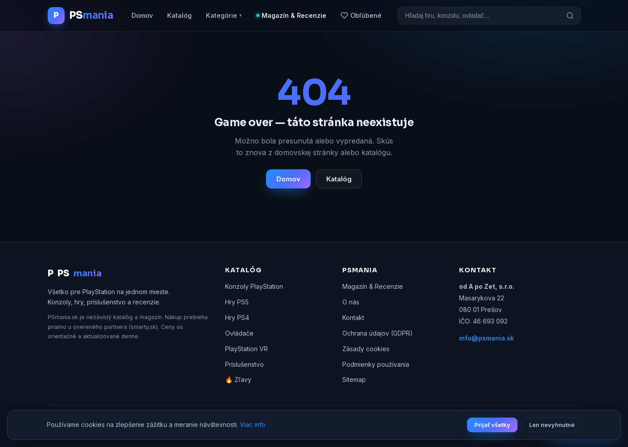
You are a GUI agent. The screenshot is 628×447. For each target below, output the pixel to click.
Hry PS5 (237, 302)
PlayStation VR (246, 349)
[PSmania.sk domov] (80, 15)
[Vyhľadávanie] (479, 15)
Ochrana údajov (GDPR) (377, 333)
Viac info (253, 424)
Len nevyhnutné (552, 424)
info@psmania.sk (486, 338)
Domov (142, 15)
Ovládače (239, 333)
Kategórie (224, 16)
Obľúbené (361, 15)
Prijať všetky (492, 424)
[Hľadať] (570, 15)
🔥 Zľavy (238, 379)
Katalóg (179, 15)
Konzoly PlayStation (254, 286)
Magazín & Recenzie (294, 15)
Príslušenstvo (244, 364)
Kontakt (353, 317)
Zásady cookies (366, 349)
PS (75, 274)
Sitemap (354, 379)
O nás (350, 302)
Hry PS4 (237, 317)
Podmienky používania (375, 364)
